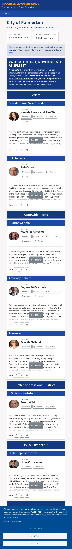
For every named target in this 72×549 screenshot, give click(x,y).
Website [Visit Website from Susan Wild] (26, 406)
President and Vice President (28, 103)
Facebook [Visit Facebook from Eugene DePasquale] (38, 291)
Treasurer (15, 333)
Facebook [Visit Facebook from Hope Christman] (26, 466)
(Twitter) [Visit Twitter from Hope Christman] (38, 466)
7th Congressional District (36, 385)
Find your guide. (44, 27)
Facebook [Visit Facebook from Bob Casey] (38, 172)
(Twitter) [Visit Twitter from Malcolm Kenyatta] (39, 241)
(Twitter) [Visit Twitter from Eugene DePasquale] (39, 296)
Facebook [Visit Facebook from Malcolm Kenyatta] (38, 236)
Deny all (35, 536)
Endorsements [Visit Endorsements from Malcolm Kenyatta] (52, 236)
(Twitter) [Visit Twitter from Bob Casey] (26, 176)
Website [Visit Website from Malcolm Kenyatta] (26, 236)
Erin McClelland (31, 342)
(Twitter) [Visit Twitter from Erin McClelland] (50, 347)
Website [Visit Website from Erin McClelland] (26, 347)
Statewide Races (36, 214)
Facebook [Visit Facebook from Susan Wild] (38, 406)
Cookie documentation (12, 521)
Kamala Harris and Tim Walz (39, 112)
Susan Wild (28, 402)
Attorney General (20, 278)
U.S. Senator (17, 158)
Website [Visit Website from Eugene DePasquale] (26, 291)
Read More (36, 140)
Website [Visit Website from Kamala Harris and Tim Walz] (26, 116)
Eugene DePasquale (33, 287)
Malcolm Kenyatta (33, 232)
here (11, 52)
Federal (36, 95)
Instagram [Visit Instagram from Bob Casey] (51, 172)
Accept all (35, 543)
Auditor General (20, 223)
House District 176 (36, 445)
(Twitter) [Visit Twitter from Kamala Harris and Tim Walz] (26, 121)
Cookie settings (35, 528)
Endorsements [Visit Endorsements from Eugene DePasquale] (52, 291)
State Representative (23, 453)
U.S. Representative (22, 393)
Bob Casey (27, 167)
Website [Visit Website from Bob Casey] (26, 172)
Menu (5, 13)
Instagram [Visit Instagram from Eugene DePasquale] (27, 296)
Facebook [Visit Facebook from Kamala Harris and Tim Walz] (38, 116)
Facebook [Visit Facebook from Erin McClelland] (38, 347)
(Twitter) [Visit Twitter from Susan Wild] (50, 406)
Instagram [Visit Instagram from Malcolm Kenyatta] (27, 241)
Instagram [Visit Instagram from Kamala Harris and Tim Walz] (51, 116)
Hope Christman (31, 462)
